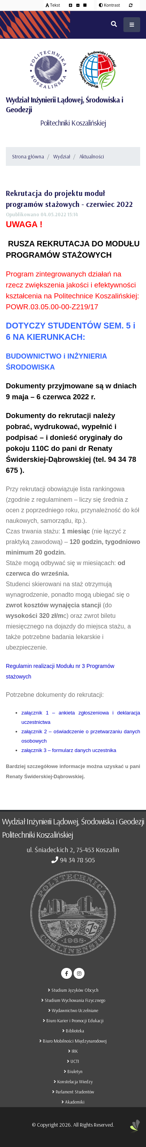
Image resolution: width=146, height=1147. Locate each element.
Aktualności (91, 156)
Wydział (61, 156)
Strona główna (28, 156)
